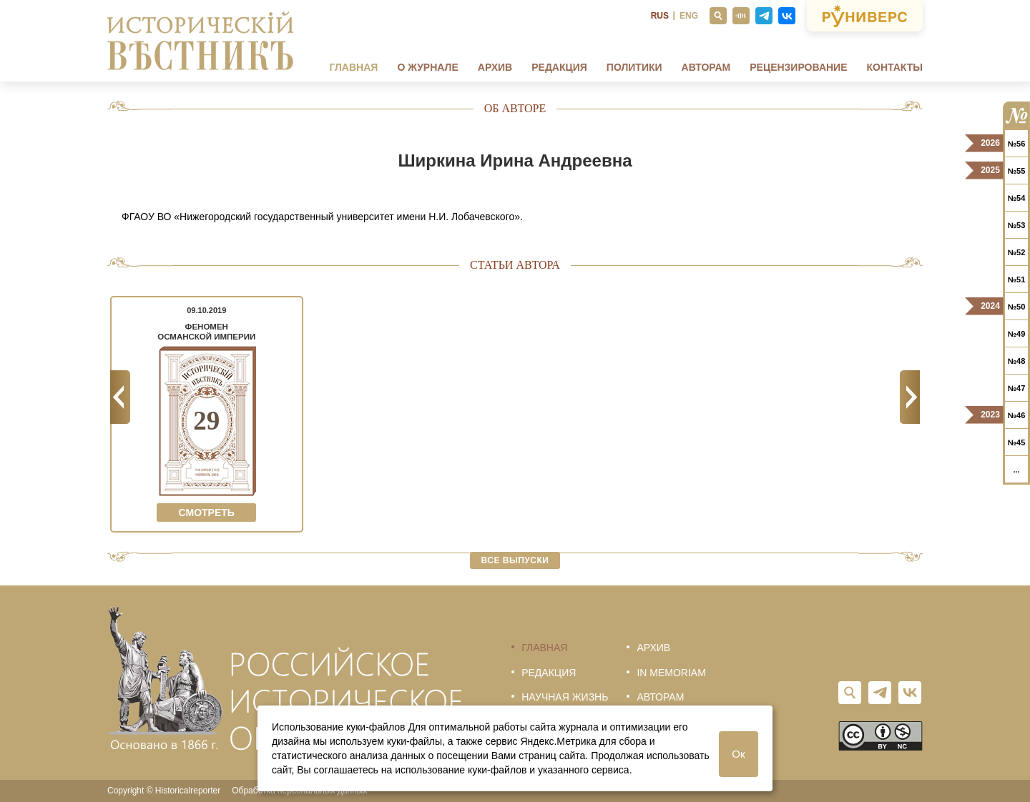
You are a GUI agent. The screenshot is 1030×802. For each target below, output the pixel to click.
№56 (1017, 143)
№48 (1017, 361)
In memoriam (671, 672)
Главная (353, 67)
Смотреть (207, 512)
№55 (1017, 171)
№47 (1017, 388)
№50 (1017, 306)
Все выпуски (515, 560)
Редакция (559, 67)
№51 (1017, 279)
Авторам (706, 67)
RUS (660, 15)
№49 (1017, 334)
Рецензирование (798, 67)
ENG (689, 15)
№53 (1017, 225)
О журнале (427, 67)
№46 (1017, 415)
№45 (1017, 442)
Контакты (895, 67)
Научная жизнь (564, 697)
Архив (495, 67)
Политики (634, 67)
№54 (1017, 198)
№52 (1017, 252)
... (1016, 469)
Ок (738, 754)
